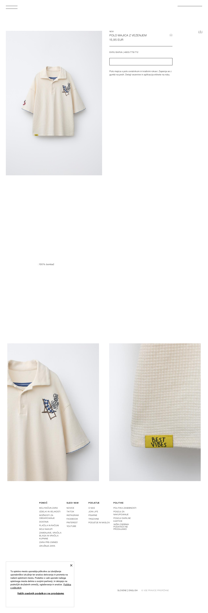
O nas (91, 507)
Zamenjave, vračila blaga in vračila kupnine (50, 535)
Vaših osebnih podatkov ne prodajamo (121, 527)
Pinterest (72, 522)
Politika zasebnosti (124, 507)
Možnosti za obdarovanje (47, 517)
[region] (40, 584)
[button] (140, 61)
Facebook (72, 518)
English (133, 590)
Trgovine (93, 518)
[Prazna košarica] (200, 32)
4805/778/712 (131, 52)
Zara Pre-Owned (48, 542)
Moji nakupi (46, 529)
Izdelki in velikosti (50, 511)
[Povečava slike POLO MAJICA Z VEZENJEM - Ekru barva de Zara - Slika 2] (53, 412)
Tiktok (70, 511)
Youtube (71, 526)
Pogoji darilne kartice (122, 520)
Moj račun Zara (48, 507)
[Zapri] (71, 565)
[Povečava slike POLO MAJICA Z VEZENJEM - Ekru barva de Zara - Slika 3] (155, 412)
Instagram (73, 515)
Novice (70, 507)
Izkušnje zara (47, 545)
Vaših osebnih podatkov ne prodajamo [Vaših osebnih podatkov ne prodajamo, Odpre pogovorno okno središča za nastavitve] (40, 593)
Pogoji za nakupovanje (121, 513)
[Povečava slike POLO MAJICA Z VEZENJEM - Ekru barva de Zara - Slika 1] (155, 264)
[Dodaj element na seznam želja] (171, 35)
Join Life (93, 511)
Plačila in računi (49, 525)
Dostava (43, 521)
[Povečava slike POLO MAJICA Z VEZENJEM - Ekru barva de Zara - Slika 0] (54, 103)
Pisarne (92, 515)
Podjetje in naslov (99, 522)
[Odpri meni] (13, 8)
